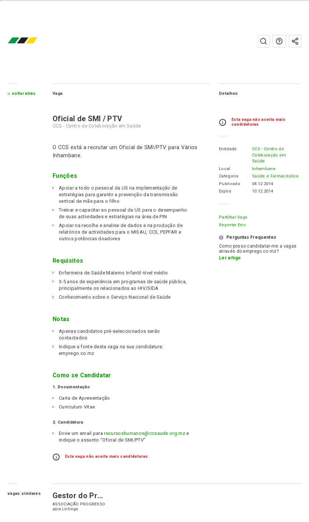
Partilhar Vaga (233, 217)
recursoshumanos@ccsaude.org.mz (144, 433)
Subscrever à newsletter (295, 41)
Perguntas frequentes (279, 41)
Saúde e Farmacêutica (275, 176)
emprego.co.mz (33, 41)
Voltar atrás (24, 93)
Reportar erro (232, 225)
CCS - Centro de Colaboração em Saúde (269, 155)
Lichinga (70, 509)
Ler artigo (230, 257)
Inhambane (264, 168)
